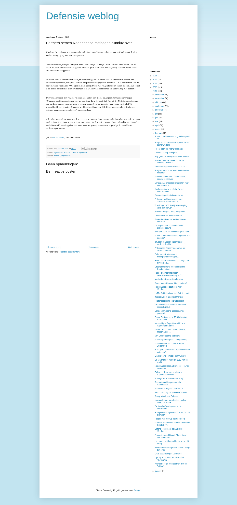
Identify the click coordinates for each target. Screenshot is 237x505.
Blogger (137, 490)
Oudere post (133, 247)
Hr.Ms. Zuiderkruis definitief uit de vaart (172, 293)
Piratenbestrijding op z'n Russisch (169, 301)
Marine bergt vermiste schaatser (169, 279)
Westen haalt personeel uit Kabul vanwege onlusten (169, 161)
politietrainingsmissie (79, 153)
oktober (158, 102)
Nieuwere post (53, 247)
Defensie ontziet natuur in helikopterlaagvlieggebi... (167, 255)
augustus (159, 110)
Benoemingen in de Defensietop (169, 195)
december (160, 94)
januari (158, 471)
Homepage (94, 247)
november (160, 98)
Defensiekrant (58, 137)
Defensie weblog (82, 15)
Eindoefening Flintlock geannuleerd (170, 356)
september (160, 106)
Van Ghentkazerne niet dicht (167, 336)
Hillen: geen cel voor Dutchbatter (169, 149)
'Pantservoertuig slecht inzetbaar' (169, 388)
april (157, 125)
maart (158, 129)
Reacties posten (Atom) (70, 252)
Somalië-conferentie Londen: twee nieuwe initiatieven (170, 178)
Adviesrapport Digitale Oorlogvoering (171, 339)
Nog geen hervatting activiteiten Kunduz (172, 156)
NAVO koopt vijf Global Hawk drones (171, 392)
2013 (155, 87)
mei (157, 121)
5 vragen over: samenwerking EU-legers (172, 232)
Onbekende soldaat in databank (169, 215)
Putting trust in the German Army (169, 378)
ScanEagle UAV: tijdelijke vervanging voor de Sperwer (171, 206)
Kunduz (67, 153)
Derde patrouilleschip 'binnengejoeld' (171, 283)
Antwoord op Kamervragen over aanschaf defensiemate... (169, 200)
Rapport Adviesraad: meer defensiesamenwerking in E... (169, 274)
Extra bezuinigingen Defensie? (168, 454)
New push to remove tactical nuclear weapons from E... (170, 401)
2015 (155, 79)
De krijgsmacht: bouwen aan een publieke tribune (169, 226)
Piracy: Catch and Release (166, 396)
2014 (155, 83)
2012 (155, 91)
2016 (155, 76)
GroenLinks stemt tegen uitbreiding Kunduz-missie (170, 268)
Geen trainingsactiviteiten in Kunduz (170, 167)
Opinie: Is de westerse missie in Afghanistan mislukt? (169, 373)
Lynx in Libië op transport (166, 153)
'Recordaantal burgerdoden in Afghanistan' (168, 383)
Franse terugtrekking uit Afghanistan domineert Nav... (170, 436)
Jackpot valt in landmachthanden (169, 297)
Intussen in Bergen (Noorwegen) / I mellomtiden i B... (170, 243)
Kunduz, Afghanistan (62, 155)
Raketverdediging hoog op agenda (170, 211)
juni (157, 117)
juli (156, 114)
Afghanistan (58, 153)
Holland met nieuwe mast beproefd (170, 419)
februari (158, 133)
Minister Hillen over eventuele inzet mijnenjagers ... (170, 330)
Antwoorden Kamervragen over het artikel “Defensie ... (170, 249)
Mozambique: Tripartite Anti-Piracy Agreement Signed (170, 324)
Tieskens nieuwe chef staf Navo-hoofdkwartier (169, 190)
